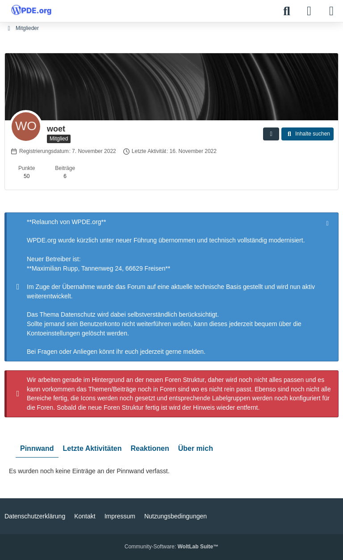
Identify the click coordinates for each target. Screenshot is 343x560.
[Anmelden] (309, 11)
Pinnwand (37, 448)
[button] (271, 134)
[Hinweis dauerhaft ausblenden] (328, 222)
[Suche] (287, 11)
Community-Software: (171, 546)
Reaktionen (149, 448)
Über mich (195, 448)
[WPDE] (31, 10)
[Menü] (331, 11)
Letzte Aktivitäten (92, 448)
